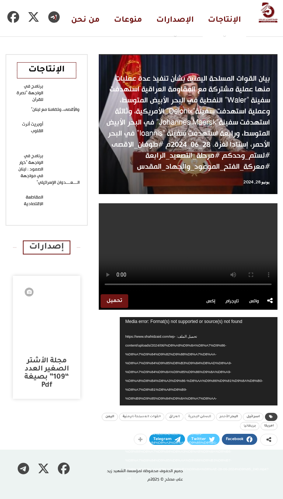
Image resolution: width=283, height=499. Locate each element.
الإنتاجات (224, 20)
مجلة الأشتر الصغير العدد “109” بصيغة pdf (46, 373)
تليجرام (232, 301)
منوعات (128, 20)
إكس (210, 301)
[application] (198, 361)
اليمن (109, 417)
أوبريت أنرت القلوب (32, 127)
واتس (254, 301)
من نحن (85, 20)
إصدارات (46, 247)
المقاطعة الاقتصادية (33, 200)
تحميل (114, 301)
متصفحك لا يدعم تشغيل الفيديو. (188, 247)
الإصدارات (175, 20)
